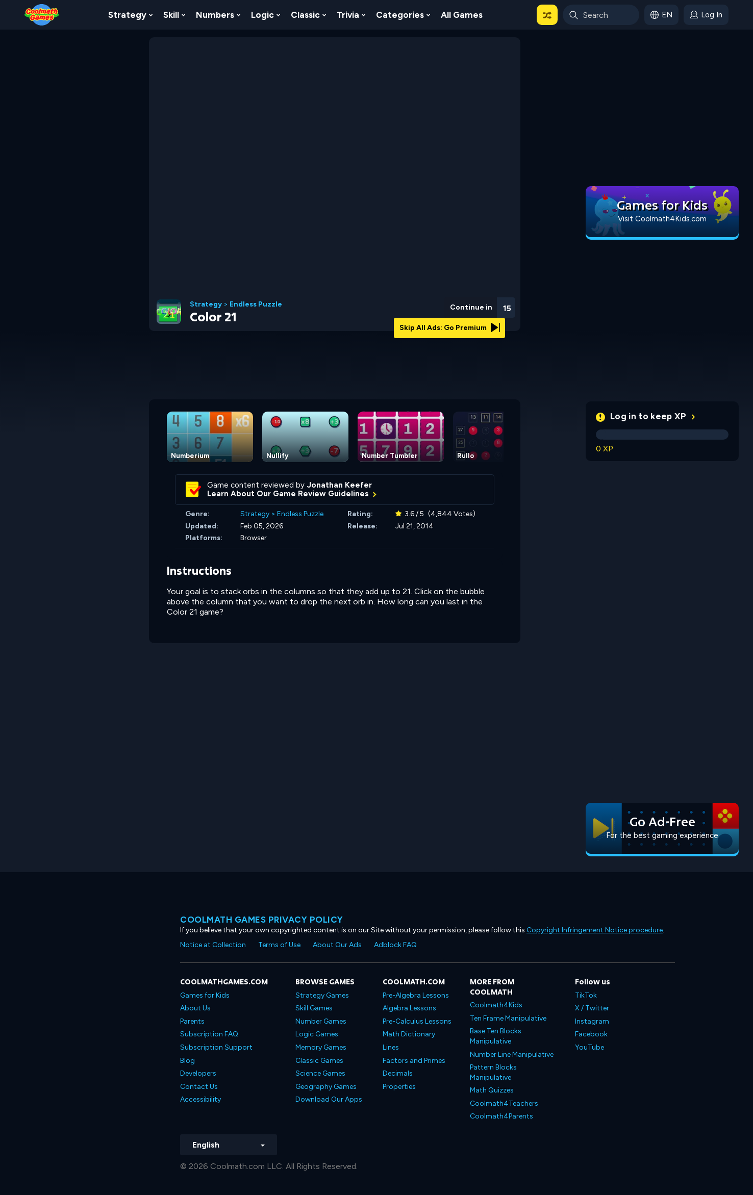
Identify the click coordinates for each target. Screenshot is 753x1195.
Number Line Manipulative (512, 1054)
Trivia (348, 15)
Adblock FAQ (395, 944)
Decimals (398, 1073)
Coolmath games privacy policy (261, 919)
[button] (547, 15)
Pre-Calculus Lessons (417, 1021)
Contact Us (199, 1086)
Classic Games (319, 1060)
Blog (187, 1060)
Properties (399, 1086)
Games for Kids (205, 995)
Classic (305, 15)
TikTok (586, 995)
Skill (171, 15)
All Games (462, 15)
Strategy (127, 15)
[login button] (706, 15)
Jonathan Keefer (339, 485)
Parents (192, 1021)
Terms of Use (279, 944)
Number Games (320, 1021)
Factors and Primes (414, 1060)
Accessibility (200, 1099)
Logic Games (316, 1034)
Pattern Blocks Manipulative (493, 1072)
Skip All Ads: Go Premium (449, 328)
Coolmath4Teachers (504, 1103)
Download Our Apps (328, 1099)
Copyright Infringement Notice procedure (594, 930)
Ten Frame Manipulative (508, 1018)
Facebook (591, 1034)
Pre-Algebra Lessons (416, 995)
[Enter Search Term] (601, 15)
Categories (400, 15)
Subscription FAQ (209, 1034)
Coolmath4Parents (501, 1116)
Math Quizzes (492, 1090)
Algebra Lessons (409, 1008)
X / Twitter (592, 1008)
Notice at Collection (213, 944)
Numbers (215, 15)
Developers (198, 1073)
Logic (262, 15)
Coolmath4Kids (496, 1005)
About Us (195, 1008)
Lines (391, 1047)
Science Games (320, 1073)
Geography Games (326, 1086)
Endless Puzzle (256, 304)
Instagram (592, 1021)
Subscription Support (216, 1047)
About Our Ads (337, 944)
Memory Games (320, 1047)
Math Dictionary (409, 1034)
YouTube (589, 1047)
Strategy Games (322, 995)
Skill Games (314, 1008)
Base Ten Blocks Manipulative (495, 1036)
